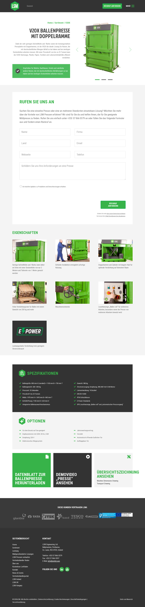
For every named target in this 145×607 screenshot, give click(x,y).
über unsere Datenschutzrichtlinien (116, 213)
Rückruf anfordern (112, 6)
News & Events (17, 573)
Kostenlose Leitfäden (20, 567)
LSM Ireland (16, 579)
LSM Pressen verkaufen (21, 557)
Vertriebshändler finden (20, 560)
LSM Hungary (17, 585)
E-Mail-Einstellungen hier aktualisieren (115, 216)
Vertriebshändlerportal (20, 576)
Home (50, 22)
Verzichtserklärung (18, 602)
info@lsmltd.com (54, 561)
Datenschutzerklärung (45, 599)
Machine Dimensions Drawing (107, 481)
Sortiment (59, 22)
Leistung (15, 551)
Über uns (15, 563)
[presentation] (34, 191)
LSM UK (15, 582)
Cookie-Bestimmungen (62, 599)
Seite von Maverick (126, 599)
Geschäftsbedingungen (78, 599)
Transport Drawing (103, 483)
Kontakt (15, 570)
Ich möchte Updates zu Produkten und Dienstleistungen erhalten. (44, 187)
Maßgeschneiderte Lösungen (22, 554)
